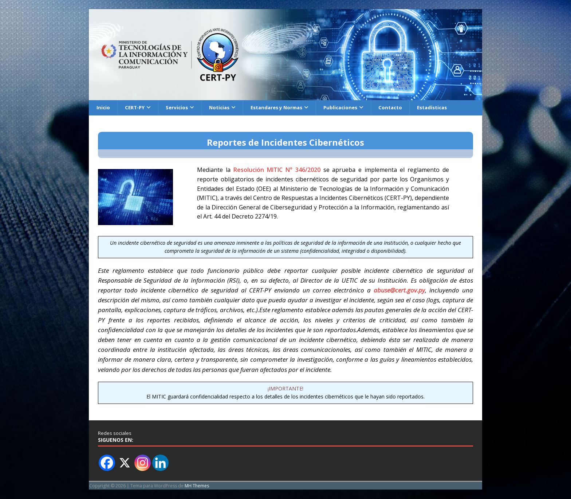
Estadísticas (445, 107)
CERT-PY (136, 107)
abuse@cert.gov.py (399, 290)
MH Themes (197, 486)
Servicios (179, 107)
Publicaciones (351, 107)
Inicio (103, 107)
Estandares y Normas (283, 107)
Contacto (402, 107)
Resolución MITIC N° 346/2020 (276, 170)
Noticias (223, 107)
